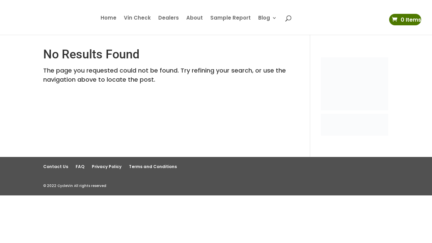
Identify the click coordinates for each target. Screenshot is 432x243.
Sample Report (230, 18)
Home (108, 18)
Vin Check (137, 18)
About (194, 18)
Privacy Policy (107, 166)
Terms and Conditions (153, 166)
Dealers (168, 18)
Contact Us (55, 166)
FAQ (80, 166)
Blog (264, 18)
